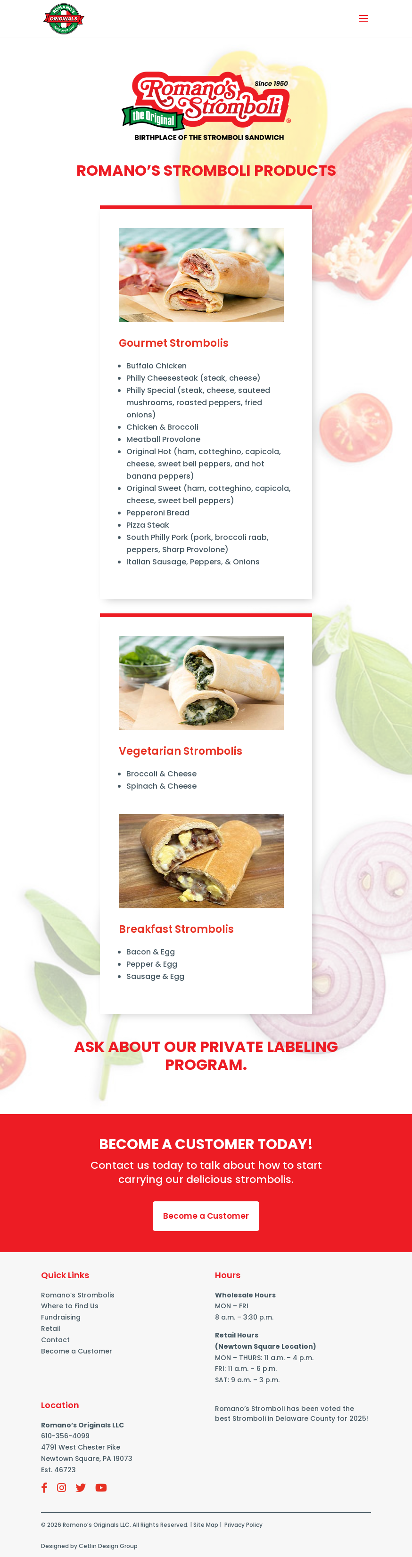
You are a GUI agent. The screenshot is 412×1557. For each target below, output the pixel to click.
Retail (50, 1328)
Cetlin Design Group (108, 1546)
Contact (55, 1340)
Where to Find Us (70, 1306)
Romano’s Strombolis (78, 1295)
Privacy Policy (243, 1525)
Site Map (205, 1525)
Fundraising (61, 1317)
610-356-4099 (65, 1436)
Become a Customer (206, 1216)
